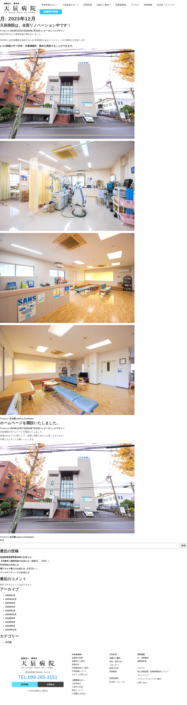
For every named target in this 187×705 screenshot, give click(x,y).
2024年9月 (10, 618)
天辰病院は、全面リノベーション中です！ (35, 25)
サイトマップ (142, 675)
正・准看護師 (142, 658)
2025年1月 (10, 611)
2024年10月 (10, 614)
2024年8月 (10, 622)
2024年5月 (10, 626)
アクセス (135, 5)
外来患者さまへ (48, 5)
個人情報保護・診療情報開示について (153, 671)
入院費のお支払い (79, 693)
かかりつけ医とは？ (80, 674)
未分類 (12, 418)
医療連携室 (120, 5)
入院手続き (76, 683)
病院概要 (113, 671)
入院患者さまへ (69, 5)
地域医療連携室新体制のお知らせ (16, 557)
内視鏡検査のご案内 (80, 668)
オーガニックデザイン (54, 31)
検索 (2, 540)
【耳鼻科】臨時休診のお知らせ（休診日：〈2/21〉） (25, 561)
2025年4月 (10, 603)
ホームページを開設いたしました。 (30, 423)
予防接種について (79, 671)
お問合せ (50, 684)
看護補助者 (142, 661)
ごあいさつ (114, 665)
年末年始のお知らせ (9, 565)
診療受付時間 (51, 11)
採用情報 (148, 5)
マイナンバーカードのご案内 (149, 679)
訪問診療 (87, 5)
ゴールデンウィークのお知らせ (14, 572)
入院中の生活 (77, 687)
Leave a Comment (25, 418)
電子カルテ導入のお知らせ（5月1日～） (19, 569)
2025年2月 (10, 607)
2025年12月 (10, 599)
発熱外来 (75, 664)
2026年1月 (10, 595)
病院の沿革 (114, 668)
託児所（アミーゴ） (166, 5)
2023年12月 (10, 630)
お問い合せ (142, 683)
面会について (77, 690)
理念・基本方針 (115, 661)
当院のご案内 (103, 5)
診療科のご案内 (78, 661)
